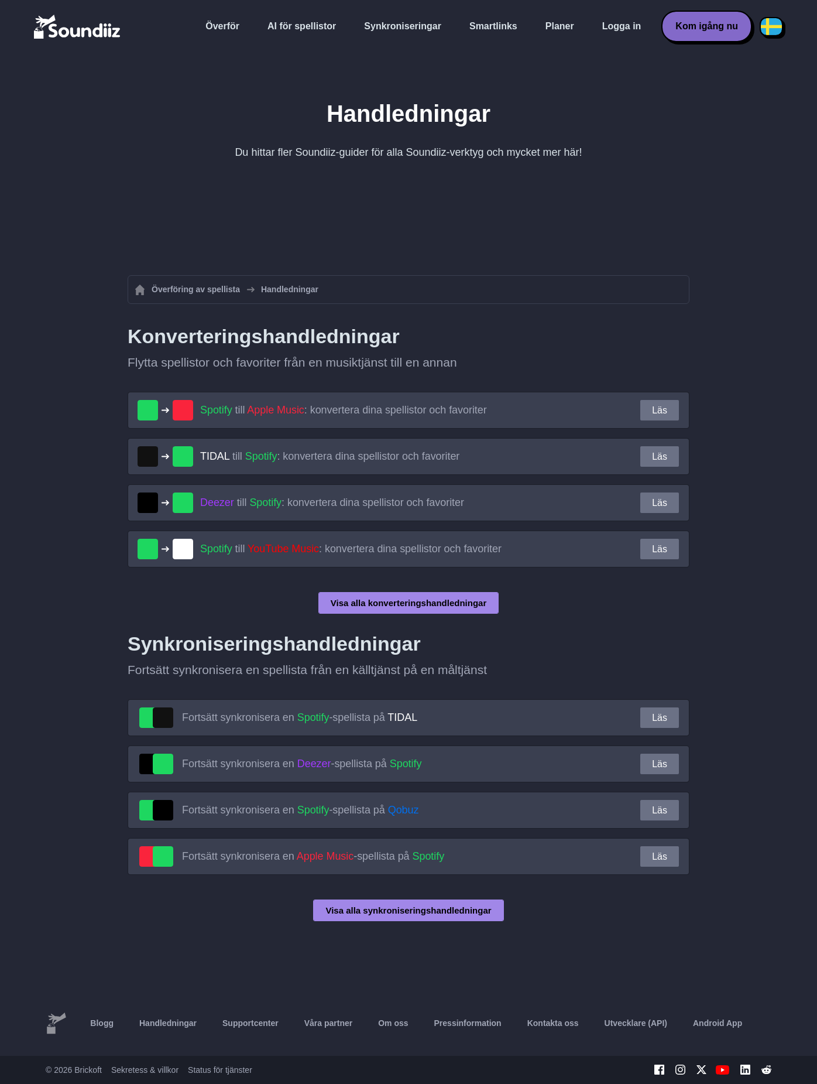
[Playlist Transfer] (78, 26)
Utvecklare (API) (636, 1023)
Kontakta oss (553, 1023)
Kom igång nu (706, 26)
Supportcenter (250, 1023)
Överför (222, 26)
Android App (717, 1023)
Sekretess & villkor (144, 1070)
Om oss (393, 1023)
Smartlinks (493, 26)
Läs (659, 410)
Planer (559, 26)
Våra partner (328, 1023)
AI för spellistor (301, 26)
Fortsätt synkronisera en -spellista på (299, 717)
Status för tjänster (220, 1070)
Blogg (102, 1023)
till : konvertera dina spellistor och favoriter (343, 410)
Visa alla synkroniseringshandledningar (408, 910)
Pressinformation (468, 1023)
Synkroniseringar (402, 26)
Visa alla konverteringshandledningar (408, 603)
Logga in (621, 26)
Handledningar (168, 1023)
